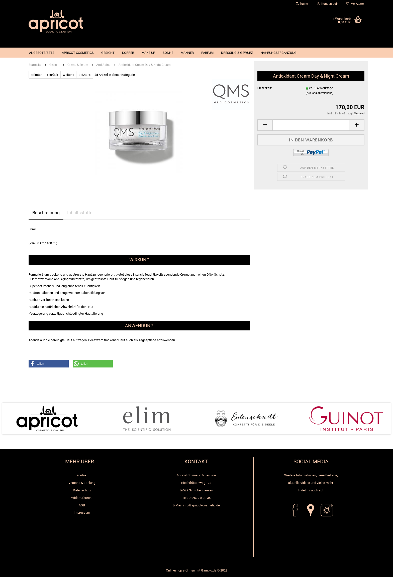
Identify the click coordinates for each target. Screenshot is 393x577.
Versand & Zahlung (81, 483)
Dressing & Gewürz (237, 53)
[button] (49, 363)
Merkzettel (355, 4)
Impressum (82, 512)
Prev (10, 419)
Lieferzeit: (264, 88)
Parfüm (207, 53)
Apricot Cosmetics (78, 53)
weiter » (68, 75)
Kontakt (81, 475)
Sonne (168, 53)
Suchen (303, 4)
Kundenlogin (328, 4)
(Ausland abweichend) (319, 93)
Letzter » (85, 75)
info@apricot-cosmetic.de (201, 505)
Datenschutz (82, 490)
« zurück (52, 75)
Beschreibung (46, 212)
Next (383, 419)
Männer (187, 53)
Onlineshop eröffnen (180, 570)
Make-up (148, 53)
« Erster (36, 75)
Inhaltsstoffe (79, 212)
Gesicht (108, 53)
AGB (82, 505)
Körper (128, 53)
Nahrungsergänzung (279, 53)
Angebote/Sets (41, 53)
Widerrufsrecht (81, 498)
